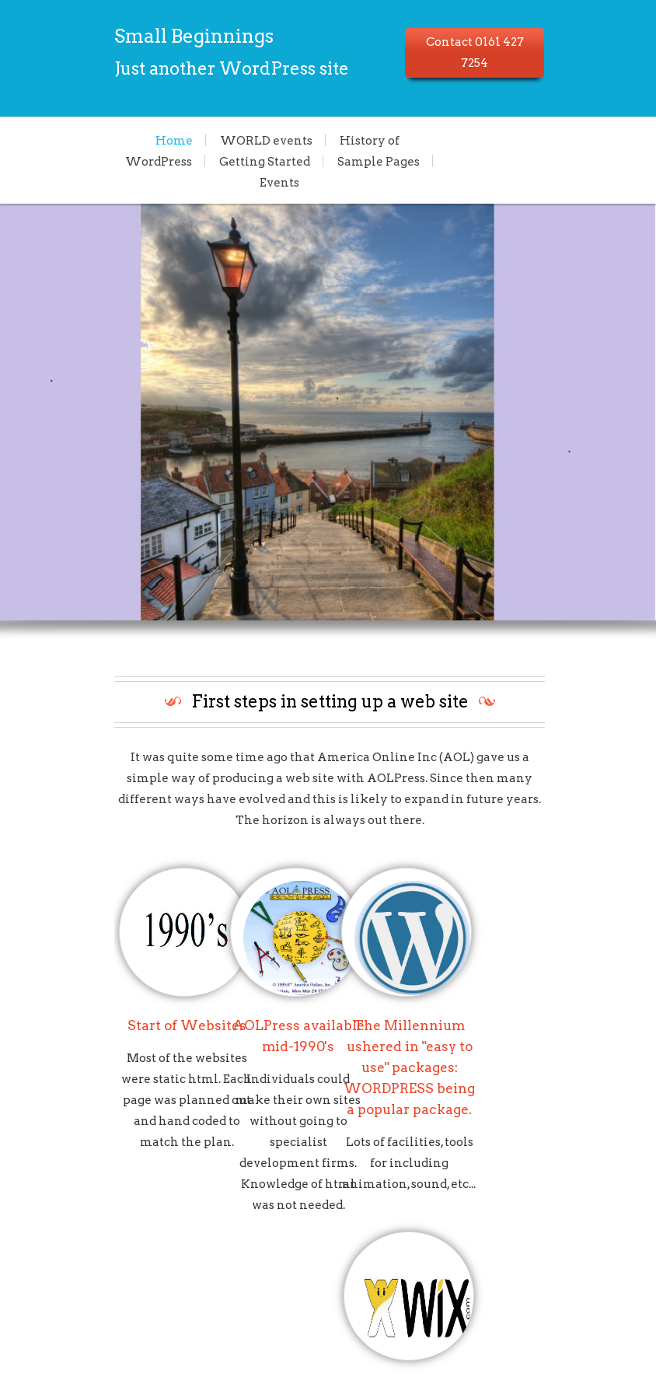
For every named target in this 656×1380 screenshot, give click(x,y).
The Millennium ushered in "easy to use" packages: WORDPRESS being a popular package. (405, 1021)
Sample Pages (252, 161)
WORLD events (173, 140)
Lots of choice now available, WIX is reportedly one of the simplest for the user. (557, 1021)
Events (340, 161)
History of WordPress (311, 140)
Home (81, 140)
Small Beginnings (113, 36)
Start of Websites (106, 979)
